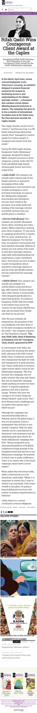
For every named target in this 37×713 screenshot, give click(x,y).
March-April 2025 (18, 692)
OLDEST (17, 642)
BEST (32, 642)
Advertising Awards (6, 507)
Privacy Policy (24, 707)
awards (15, 507)
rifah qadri (22, 507)
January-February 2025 (6, 693)
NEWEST (25, 642)
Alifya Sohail (8, 73)
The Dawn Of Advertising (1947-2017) (16, 13)
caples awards (31, 507)
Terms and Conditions (15, 707)
